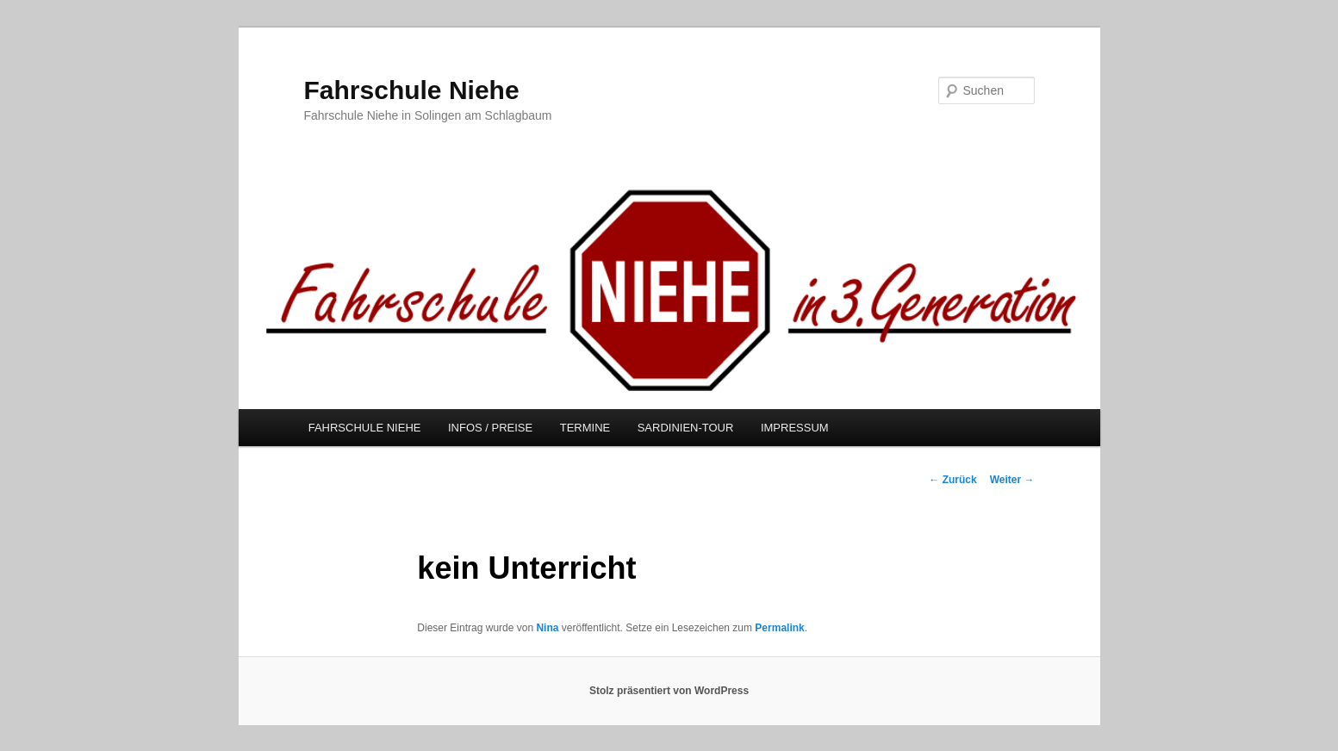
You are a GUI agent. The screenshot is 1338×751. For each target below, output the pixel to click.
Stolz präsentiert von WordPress (669, 691)
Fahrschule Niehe (412, 90)
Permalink (779, 628)
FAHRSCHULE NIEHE (364, 427)
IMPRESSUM (795, 427)
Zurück (952, 480)
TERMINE (585, 427)
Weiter (1012, 480)
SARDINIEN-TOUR (686, 427)
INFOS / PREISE (490, 427)
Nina (547, 628)
